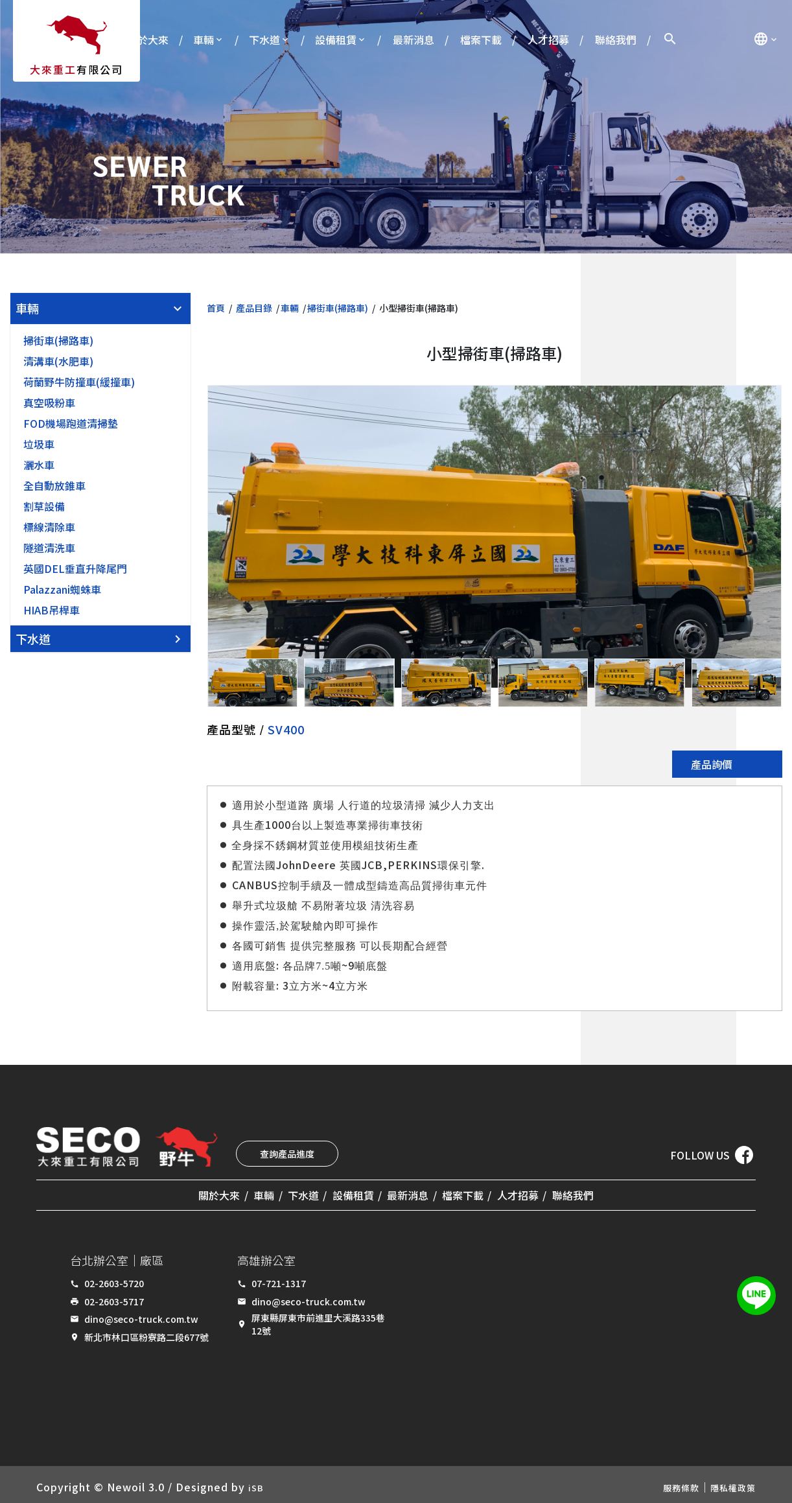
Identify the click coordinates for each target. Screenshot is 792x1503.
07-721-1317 (278, 1279)
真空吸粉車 (49, 402)
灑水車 (38, 464)
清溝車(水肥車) (58, 361)
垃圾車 (38, 444)
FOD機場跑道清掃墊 (70, 423)
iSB (257, 1482)
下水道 (264, 39)
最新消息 (413, 39)
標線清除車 (49, 527)
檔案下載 (481, 39)
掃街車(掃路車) (58, 340)
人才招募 (548, 39)
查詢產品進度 (287, 1153)
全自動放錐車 (54, 485)
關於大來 (148, 39)
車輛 (203, 39)
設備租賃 (335, 39)
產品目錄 (254, 307)
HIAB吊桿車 (51, 610)
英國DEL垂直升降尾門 (75, 568)
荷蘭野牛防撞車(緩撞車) (79, 382)
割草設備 (44, 506)
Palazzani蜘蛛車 (62, 589)
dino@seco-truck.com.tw (141, 1315)
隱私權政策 (728, 1482)
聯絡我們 (615, 39)
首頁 (216, 307)
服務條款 (668, 1482)
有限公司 (76, 69)
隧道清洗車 (49, 547)
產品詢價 (711, 764)
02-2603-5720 (114, 1279)
